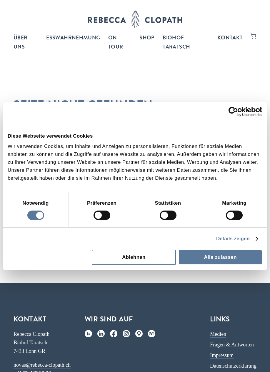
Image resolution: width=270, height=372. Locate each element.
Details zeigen (233, 238)
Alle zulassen (220, 257)
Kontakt (230, 38)
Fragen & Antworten (232, 345)
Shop (146, 38)
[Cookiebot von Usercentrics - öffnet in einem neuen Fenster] (236, 112)
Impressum (222, 355)
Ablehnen (134, 257)
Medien (218, 334)
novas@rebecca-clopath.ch (42, 365)
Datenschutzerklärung (233, 366)
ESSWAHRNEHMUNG (73, 38)
